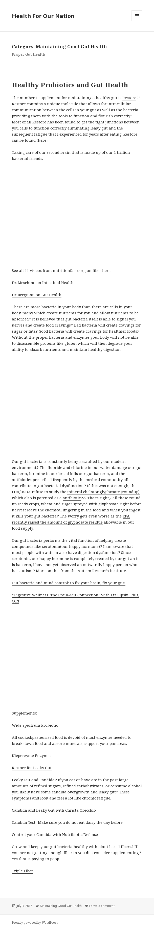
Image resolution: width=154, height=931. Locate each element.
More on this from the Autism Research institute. (81, 570)
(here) (42, 140)
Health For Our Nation (43, 15)
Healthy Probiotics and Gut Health (70, 84)
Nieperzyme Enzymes (31, 755)
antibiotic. (72, 497)
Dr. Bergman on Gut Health (36, 294)
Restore (129, 97)
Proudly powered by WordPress (35, 922)
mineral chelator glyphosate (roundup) (103, 491)
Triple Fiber (22, 870)
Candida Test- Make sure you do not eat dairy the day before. (67, 822)
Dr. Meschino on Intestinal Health (43, 282)
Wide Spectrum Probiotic (35, 725)
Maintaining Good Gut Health (61, 906)
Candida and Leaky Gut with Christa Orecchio (54, 810)
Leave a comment (102, 906)
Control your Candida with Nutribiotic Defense (55, 834)
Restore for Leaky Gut (32, 767)
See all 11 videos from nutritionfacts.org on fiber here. (61, 270)
